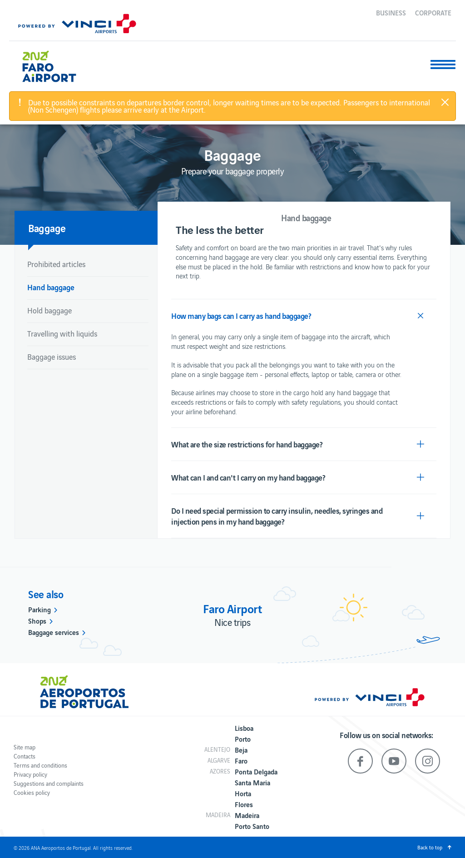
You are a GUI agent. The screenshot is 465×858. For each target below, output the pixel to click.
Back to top (429, 847)
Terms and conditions (40, 765)
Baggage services (53, 631)
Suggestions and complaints (49, 783)
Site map (24, 747)
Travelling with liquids (62, 333)
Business (391, 12)
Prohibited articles (56, 263)
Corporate (433, 12)
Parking (39, 609)
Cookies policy (32, 792)
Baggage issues (51, 356)
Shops (37, 620)
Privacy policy (30, 774)
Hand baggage (50, 287)
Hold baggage (49, 310)
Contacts (24, 756)
